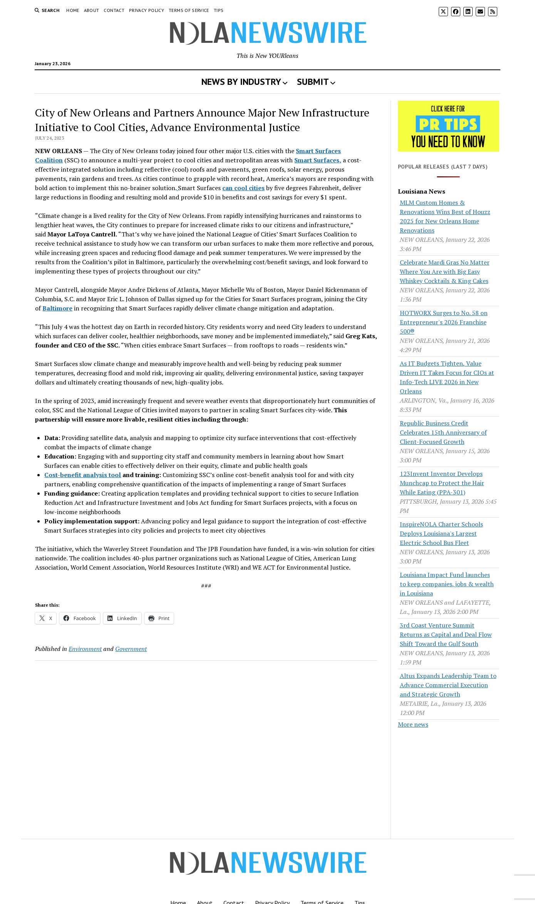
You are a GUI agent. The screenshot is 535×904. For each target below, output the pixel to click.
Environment (85, 648)
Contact (114, 10)
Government (131, 648)
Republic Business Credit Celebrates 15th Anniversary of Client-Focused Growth (443, 432)
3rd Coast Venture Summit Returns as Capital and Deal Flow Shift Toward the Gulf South (446, 634)
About (91, 10)
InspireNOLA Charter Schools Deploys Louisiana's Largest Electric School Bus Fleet (441, 533)
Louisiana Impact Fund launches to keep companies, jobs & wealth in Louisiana (447, 583)
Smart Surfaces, (317, 160)
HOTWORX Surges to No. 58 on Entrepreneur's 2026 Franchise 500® (444, 322)
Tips (218, 10)
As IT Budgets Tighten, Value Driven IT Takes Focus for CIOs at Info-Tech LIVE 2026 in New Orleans (447, 377)
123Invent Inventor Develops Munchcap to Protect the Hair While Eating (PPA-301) (442, 482)
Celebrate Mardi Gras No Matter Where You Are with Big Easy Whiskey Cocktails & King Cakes (445, 271)
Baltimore (57, 308)
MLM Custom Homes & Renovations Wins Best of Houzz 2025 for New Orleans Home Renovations (445, 216)
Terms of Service (189, 10)
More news (413, 724)
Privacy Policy (146, 10)
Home (72, 10)
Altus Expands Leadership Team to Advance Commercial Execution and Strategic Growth (448, 684)
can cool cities (243, 188)
